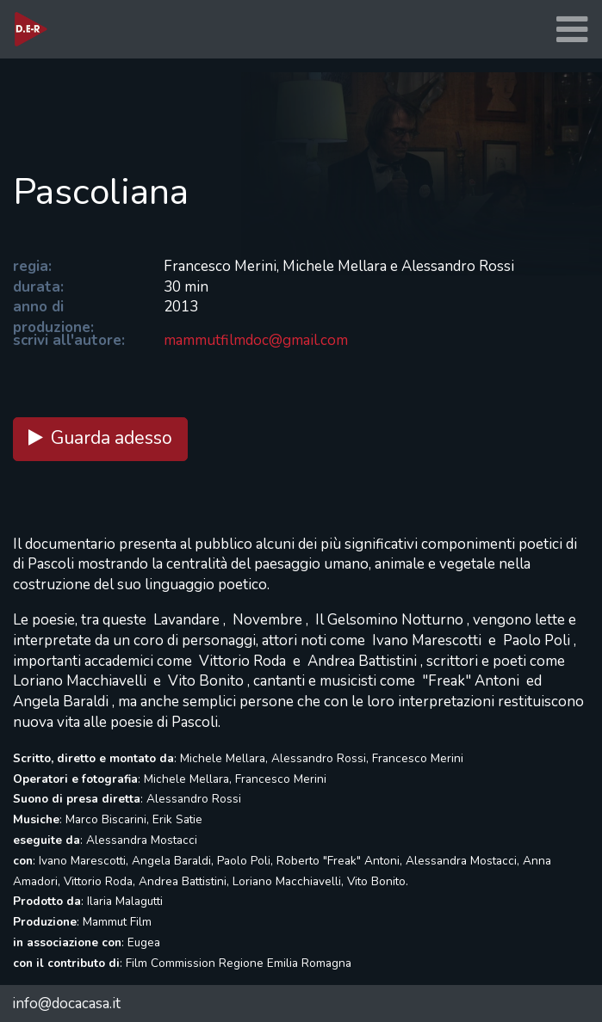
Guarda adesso (100, 438)
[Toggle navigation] (571, 29)
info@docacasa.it (66, 1003)
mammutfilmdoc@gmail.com (256, 340)
